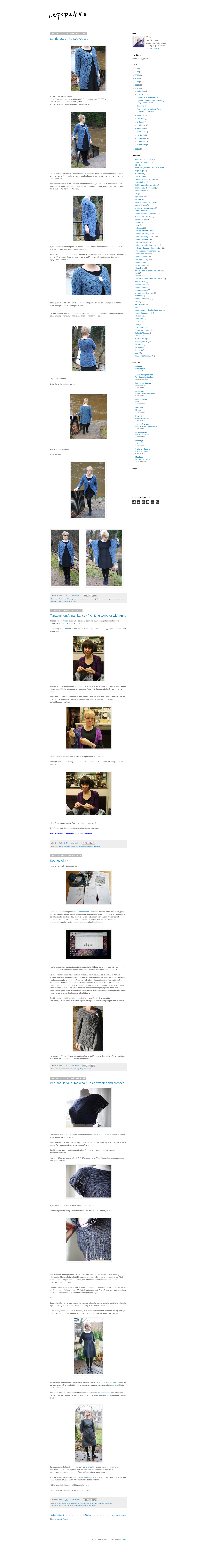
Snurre (137, 302)
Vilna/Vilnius (139, 345)
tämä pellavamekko (109, 1382)
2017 (137, 72)
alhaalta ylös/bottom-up (143, 162)
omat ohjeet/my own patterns (99, 599)
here (86, 1477)
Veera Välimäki (140, 339)
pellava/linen (139, 268)
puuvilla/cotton (107, 1503)
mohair (137, 225)
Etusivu (88, 1515)
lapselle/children (141, 205)
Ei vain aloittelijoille (142, 434)
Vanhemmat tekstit (119, 1515)
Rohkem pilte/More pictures (145, 393)
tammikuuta (141, 145)
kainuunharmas (140, 191)
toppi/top (138, 322)
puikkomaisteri (141, 432)
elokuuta (140, 122)
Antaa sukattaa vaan (142, 418)
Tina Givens (139, 319)
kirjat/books (139, 196)
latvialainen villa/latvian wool (145, 208)
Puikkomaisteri (140, 282)
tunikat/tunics (139, 327)
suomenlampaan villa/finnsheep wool (148, 310)
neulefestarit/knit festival (144, 231)
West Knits (139, 350)
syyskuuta (141, 119)
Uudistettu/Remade (142, 333)
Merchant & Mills (141, 219)
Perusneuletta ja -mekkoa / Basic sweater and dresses (87, 1083)
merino (61, 1503)
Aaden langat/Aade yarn (67, 599)
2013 (137, 85)
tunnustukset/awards (142, 330)
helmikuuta (141, 142)
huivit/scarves (140, 176)
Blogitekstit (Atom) (61, 1519)
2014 (137, 82)
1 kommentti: (74, 843)
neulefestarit (139, 228)
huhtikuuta (141, 135)
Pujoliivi (138, 416)
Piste (137, 402)
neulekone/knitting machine (145, 237)
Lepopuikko (67, 14)
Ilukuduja (139, 441)
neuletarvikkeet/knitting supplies (146, 245)
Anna (65, 629)
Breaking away (140, 369)
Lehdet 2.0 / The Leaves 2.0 (69, 38)
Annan (65, 621)
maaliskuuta (141, 138)
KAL (136, 194)
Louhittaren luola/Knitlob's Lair (146, 214)
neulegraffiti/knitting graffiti (144, 234)
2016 (137, 75)
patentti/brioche (140, 265)
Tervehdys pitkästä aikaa (144, 377)
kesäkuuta (141, 128)
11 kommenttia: (74, 595)
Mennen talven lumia (142, 459)
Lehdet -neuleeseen (80, 912)
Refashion (138, 296)
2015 (137, 78)
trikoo (137, 324)
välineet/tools (139, 347)
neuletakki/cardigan (82, 599)
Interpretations (140, 182)
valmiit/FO (54, 601)
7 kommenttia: (74, 1065)
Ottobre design (97, 1503)
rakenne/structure (141, 290)
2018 (137, 69)
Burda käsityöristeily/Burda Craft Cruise (149, 168)
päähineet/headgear (142, 287)
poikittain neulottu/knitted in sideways (148, 279)
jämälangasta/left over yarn (145, 188)
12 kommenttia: (74, 1500)
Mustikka (139, 457)
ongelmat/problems (142, 257)
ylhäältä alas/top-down (70, 601)
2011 (137, 149)
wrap (60, 601)
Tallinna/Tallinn (140, 316)
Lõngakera (139, 391)
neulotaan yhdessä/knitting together (88, 846)
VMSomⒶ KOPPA (142, 424)
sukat (137, 307)
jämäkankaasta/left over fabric (146, 185)
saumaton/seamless (117, 599)
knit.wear (138, 199)
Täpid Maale (139, 443)
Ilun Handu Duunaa (143, 383)
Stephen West (140, 304)
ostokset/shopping (141, 259)
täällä (84, 1467)
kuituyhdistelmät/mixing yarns (146, 202)
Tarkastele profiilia (152, 49)
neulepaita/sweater (70, 1503)
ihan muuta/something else (145, 179)
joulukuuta (141, 91)
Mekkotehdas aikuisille (143, 217)
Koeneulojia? (59, 860)
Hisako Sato (139, 174)
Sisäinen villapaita (142, 449)
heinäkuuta (141, 125)
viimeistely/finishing (142, 342)
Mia (150, 37)
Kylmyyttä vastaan (141, 451)
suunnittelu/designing (72, 1505)
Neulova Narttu (141, 400)
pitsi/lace (138, 276)
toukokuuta (141, 132)
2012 (137, 88)
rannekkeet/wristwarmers (144, 293)
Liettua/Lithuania (141, 211)
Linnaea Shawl (140, 410)
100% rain (139, 408)
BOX (136, 165)
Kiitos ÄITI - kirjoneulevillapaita (146, 426)
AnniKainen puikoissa (144, 375)
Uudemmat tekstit (57, 1515)
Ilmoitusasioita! (140, 385)
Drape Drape (139, 171)
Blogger (125, 1539)
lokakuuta (141, 115)
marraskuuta (142, 94)
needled (138, 367)
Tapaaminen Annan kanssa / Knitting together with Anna (88, 615)
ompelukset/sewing (84, 1503)
